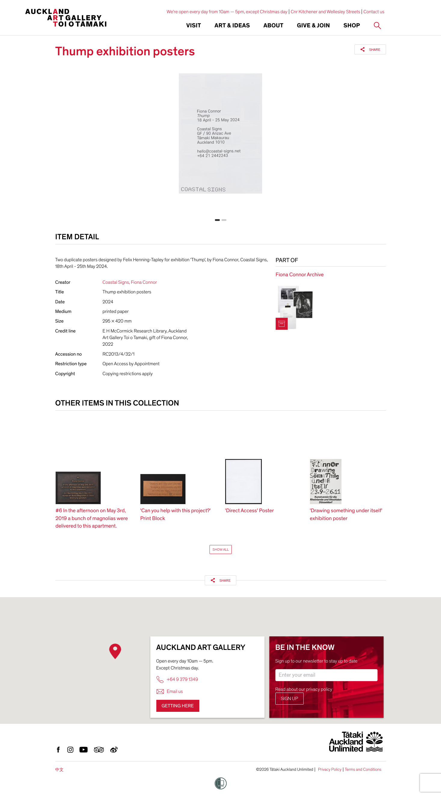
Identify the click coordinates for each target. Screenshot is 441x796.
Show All (221, 549)
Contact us (373, 11)
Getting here (178, 706)
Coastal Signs (116, 282)
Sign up (289, 698)
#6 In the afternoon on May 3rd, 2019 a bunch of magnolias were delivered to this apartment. (92, 518)
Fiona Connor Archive (300, 274)
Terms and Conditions (363, 769)
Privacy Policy (329, 769)
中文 (59, 770)
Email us (169, 691)
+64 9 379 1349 (177, 679)
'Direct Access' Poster (249, 510)
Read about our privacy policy (303, 689)
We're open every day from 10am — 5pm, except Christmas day (227, 11)
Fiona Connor (144, 282)
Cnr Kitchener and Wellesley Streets (325, 11)
